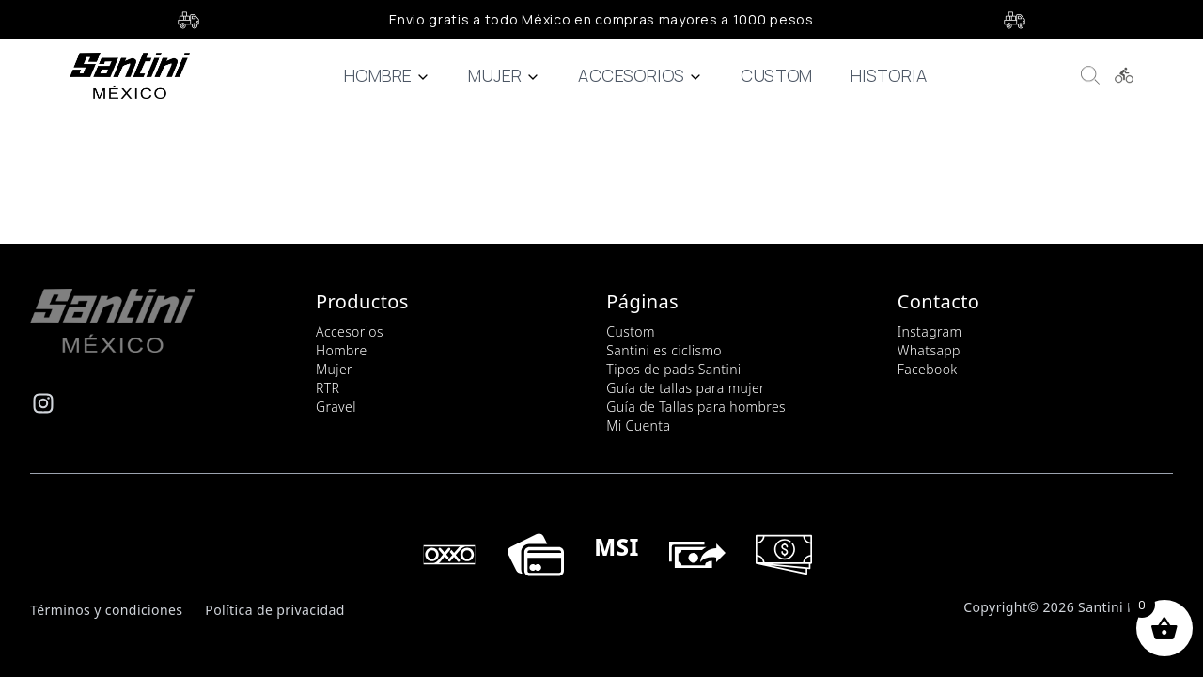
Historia (889, 75)
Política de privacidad (274, 610)
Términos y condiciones (106, 610)
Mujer (504, 75)
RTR (327, 388)
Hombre (387, 75)
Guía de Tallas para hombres (696, 407)
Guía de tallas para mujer (685, 388)
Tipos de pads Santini (673, 369)
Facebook (928, 369)
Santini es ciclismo (664, 350)
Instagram (930, 331)
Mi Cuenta (638, 425)
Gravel (336, 407)
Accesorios (640, 75)
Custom (776, 75)
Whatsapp (929, 350)
